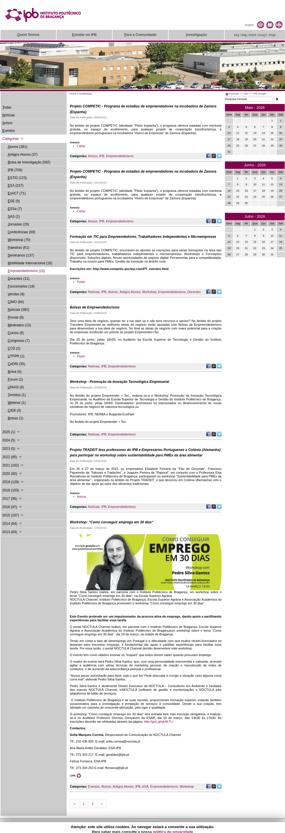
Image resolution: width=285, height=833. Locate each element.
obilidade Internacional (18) (30, 263)
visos (7, 123)
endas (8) (16, 294)
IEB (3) (14, 410)
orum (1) (15, 379)
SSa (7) (15, 209)
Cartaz (81, 146)
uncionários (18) (21, 286)
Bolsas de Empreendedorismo (95, 307)
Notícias (94, 292)
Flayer (81, 356)
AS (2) (14, 217)
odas (6, 107)
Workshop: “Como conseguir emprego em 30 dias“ (111, 522)
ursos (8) (16, 333)
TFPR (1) (16, 356)
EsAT (263, 35)
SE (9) (14, 201)
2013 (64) (12, 532)
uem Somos (28, 35)
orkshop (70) (19, 240)
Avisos (92, 156)
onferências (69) (21, 232)
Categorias (13, 138)
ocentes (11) (18, 279)
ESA (145, 786)
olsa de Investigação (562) (29, 162)
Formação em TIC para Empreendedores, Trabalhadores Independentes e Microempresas (143, 237)
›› (102, 803)
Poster (81, 282)
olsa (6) (15, 372)
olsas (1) (15, 418)
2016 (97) (12, 507)
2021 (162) (13, 465)
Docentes (194, 292)
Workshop (149, 292)
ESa (272, 35)
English (249, 25)
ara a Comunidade (140, 35)
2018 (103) (13, 490)
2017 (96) (12, 498)
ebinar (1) (17, 403)
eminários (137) (21, 255)
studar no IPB (84, 35)
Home (73, 93)
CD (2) (14, 348)
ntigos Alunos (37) (23, 155)
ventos (8, 131)
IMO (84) (16, 302)
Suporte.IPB (204, 830)
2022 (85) (12, 457)
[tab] (232, 94)
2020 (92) (12, 473)
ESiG (253, 35)
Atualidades (85, 93)
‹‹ (75, 803)
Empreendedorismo (120, 156)
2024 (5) (11, 440)
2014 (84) (12, 523)
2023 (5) (11, 448)
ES (236, 35)
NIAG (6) (16, 387)
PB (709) (15, 170)
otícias (8, 115)
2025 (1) (11, 432)
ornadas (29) (18, 224)
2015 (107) (13, 515)
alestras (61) (18, 248)
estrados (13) (19, 325)
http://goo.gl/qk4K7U (158, 721)
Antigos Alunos (130, 292)
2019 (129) (13, 482)
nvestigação (196, 35)
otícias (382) (18, 310)
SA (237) (16, 186)
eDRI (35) (16, 364)
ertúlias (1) (17, 395)
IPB (101, 156)
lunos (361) (17, 147)
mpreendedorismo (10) (26, 271)
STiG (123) (17, 178)
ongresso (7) (19, 341)
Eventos (94, 786)
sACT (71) (17, 193)
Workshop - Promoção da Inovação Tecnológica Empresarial (119, 382)
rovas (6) (16, 317)
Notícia (81, 496)
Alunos (113, 292)
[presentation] (232, 94)
